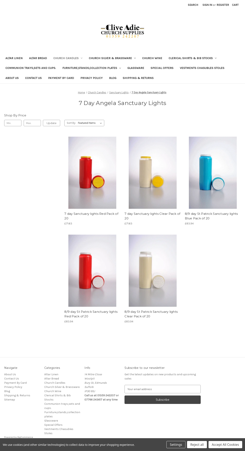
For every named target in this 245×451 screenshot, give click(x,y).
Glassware (135, 68)
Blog (112, 78)
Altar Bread (38, 58)
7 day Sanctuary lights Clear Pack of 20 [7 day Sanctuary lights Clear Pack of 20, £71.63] (152, 216)
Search (193, 5)
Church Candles (67, 58)
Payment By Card (61, 78)
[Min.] (12, 123)
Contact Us (33, 78)
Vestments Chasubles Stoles (202, 68)
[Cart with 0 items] (235, 5)
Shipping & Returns (138, 78)
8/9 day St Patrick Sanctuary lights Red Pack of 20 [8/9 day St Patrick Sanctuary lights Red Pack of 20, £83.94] (90, 314)
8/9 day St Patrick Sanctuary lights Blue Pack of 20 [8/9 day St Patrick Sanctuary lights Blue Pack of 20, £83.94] (211, 216)
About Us (12, 78)
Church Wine (152, 58)
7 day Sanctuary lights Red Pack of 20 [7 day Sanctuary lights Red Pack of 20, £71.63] (91, 216)
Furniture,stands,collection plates (91, 68)
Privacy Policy (91, 78)
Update (52, 123)
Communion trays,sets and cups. (30, 68)
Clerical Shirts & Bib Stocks (193, 58)
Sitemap (9, 399)
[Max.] (32, 123)
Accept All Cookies (225, 444)
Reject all (197, 444)
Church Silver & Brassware (112, 58)
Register (223, 5)
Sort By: (71, 122)
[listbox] (90, 123)
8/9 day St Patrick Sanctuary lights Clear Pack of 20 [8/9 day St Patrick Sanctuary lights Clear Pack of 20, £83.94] (151, 314)
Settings (176, 444)
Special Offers (162, 68)
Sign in (207, 5)
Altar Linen (14, 58)
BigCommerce (25, 437)
